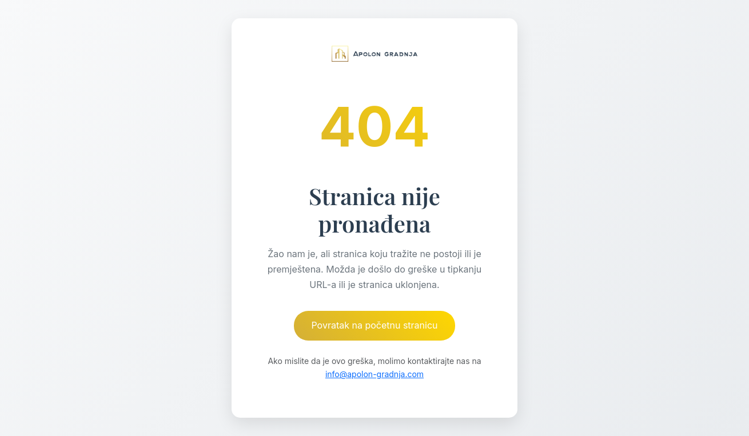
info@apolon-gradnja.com (374, 374)
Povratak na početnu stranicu (374, 325)
